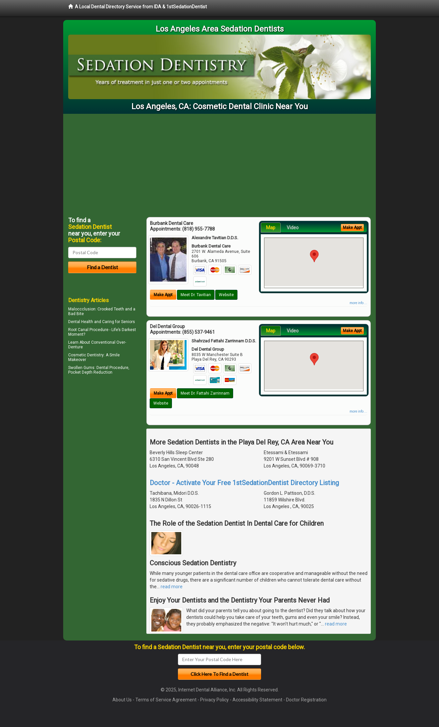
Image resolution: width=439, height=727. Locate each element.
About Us (122, 699)
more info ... (358, 303)
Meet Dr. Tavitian (196, 294)
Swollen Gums (81, 367)
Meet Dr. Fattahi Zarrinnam (205, 393)
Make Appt (163, 294)
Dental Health (80, 321)
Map (270, 227)
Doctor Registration (306, 699)
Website (226, 294)
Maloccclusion (81, 309)
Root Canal (78, 329)
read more (172, 586)
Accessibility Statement (257, 699)
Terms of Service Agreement (166, 699)
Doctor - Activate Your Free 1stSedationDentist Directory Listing (244, 483)
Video (293, 227)
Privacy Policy (214, 699)
